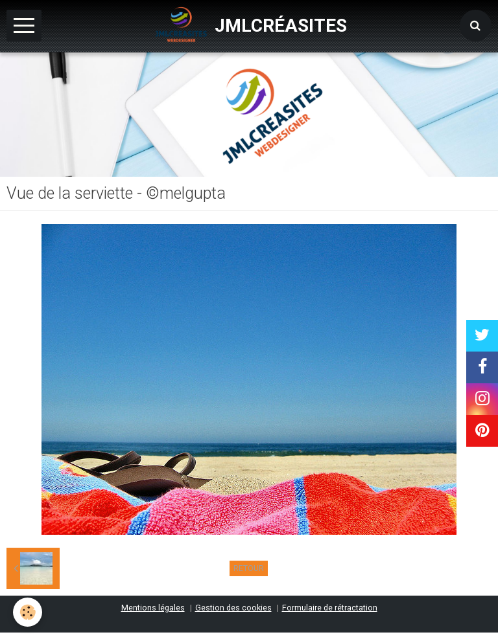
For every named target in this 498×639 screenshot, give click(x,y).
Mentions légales (153, 607)
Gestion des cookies (233, 607)
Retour (248, 568)
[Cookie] (27, 612)
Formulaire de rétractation (329, 607)
